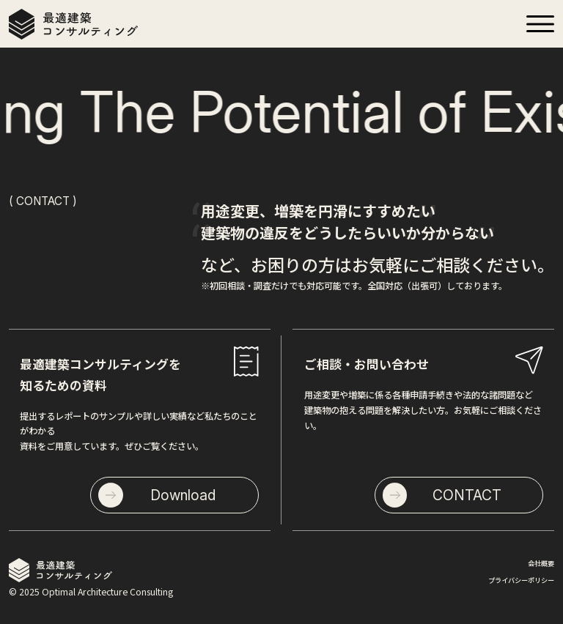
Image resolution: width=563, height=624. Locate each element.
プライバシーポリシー (521, 580)
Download (183, 495)
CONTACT (467, 495)
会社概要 (541, 563)
